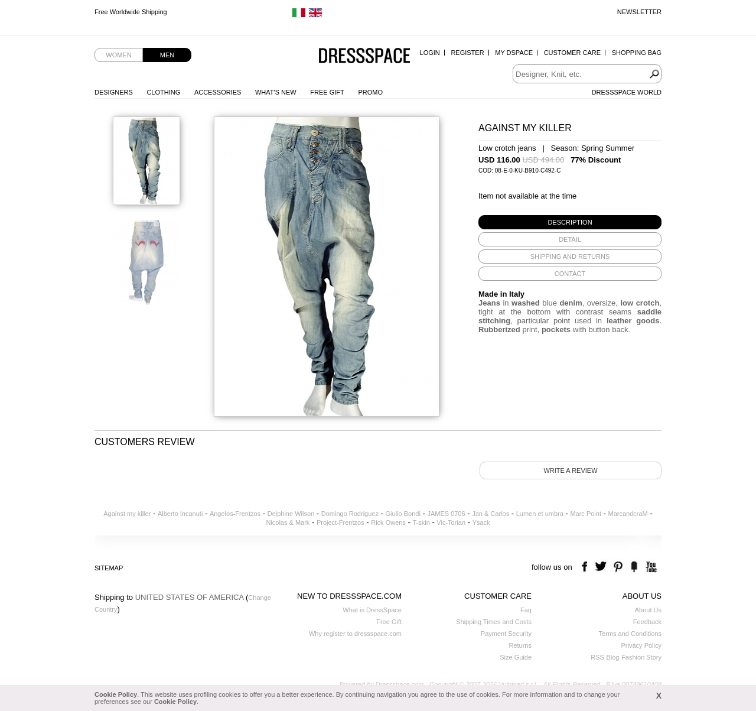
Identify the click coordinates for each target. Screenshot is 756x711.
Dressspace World (627, 92)
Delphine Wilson (291, 513)
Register (467, 52)
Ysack (481, 522)
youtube (650, 567)
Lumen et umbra (539, 513)
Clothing (163, 92)
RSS (597, 657)
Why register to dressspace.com (355, 633)
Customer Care (572, 52)
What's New (275, 92)
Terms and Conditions (630, 633)
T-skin (420, 522)
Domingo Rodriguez (350, 513)
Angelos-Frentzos (235, 513)
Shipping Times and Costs (494, 621)
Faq (526, 609)
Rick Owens (388, 522)
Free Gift (327, 92)
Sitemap (108, 568)
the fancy (634, 567)
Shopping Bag (637, 52)
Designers (113, 92)
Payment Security (506, 633)
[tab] (570, 222)
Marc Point (585, 513)
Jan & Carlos (490, 513)
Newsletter (639, 11)
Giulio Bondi (403, 513)
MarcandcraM (628, 513)
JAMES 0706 (446, 513)
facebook (586, 567)
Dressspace (364, 56)
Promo (370, 92)
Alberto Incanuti (180, 513)
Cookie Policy (115, 694)
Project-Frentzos (340, 522)
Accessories (217, 92)
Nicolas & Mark (287, 522)
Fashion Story (641, 657)
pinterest (618, 567)
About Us (648, 609)
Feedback (647, 621)
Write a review (570, 470)
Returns (520, 645)
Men (167, 55)
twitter (602, 567)
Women (118, 55)
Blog (612, 657)
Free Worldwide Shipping (130, 11)
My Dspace (514, 52)
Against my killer (127, 513)
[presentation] (570, 222)
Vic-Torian (450, 522)
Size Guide (516, 657)
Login (430, 52)
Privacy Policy (641, 645)
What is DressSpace (372, 609)
